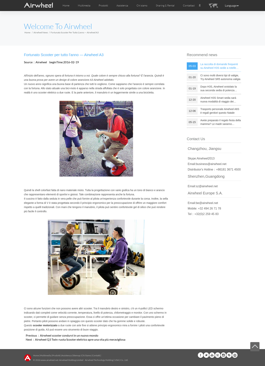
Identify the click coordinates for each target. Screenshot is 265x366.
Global (235, 355)
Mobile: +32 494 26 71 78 (204, 208)
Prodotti (103, 5)
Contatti (96, 355)
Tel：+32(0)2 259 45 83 (203, 214)
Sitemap (76, 355)
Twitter (206, 355)
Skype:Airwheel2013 (201, 158)
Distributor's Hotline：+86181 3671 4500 (214, 169)
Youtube (212, 355)
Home (66, 5)
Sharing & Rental (165, 5)
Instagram (223, 355)
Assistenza (122, 5)
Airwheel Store (217, 355)
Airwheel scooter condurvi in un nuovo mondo (69, 335)
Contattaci (189, 5)
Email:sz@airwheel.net (203, 186)
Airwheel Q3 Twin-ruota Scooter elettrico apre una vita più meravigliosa (80, 339)
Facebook (200, 355)
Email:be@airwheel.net (203, 203)
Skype (229, 355)
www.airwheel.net (49, 360)
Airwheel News (40, 32)
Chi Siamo (86, 355)
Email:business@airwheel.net (207, 164)
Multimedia (45, 355)
